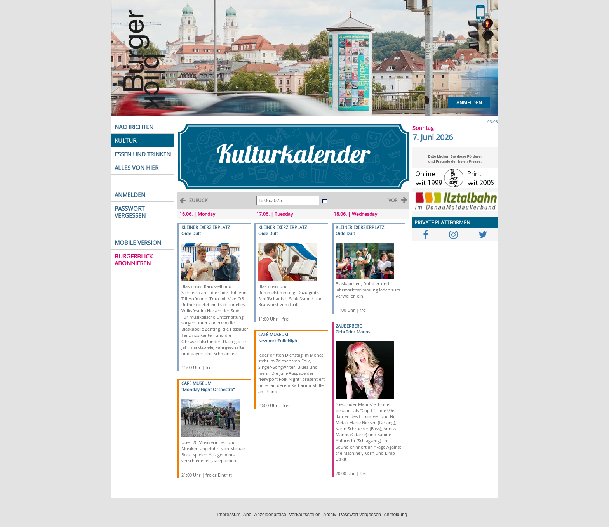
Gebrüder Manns (353, 332)
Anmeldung (395, 514)
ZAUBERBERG (349, 326)
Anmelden (469, 102)
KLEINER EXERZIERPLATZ (205, 227)
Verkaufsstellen (304, 514)
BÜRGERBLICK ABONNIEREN (134, 259)
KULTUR (125, 140)
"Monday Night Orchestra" (208, 389)
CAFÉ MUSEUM (196, 383)
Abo (247, 514)
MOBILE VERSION (138, 242)
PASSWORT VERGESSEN (130, 212)
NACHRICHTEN (134, 127)
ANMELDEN (130, 195)
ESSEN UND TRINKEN (143, 154)
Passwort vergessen (360, 514)
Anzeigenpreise (270, 514)
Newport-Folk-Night (278, 340)
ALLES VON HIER (136, 168)
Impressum (229, 514)
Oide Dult (191, 233)
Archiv (329, 514)
